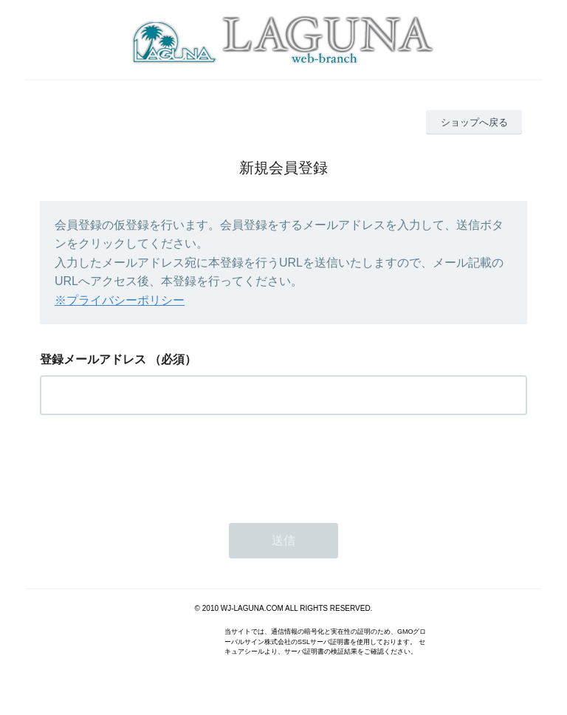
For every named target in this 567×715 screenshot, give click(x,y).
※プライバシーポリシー (120, 300)
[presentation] (152, 464)
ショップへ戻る (474, 122)
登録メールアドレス (93, 359)
